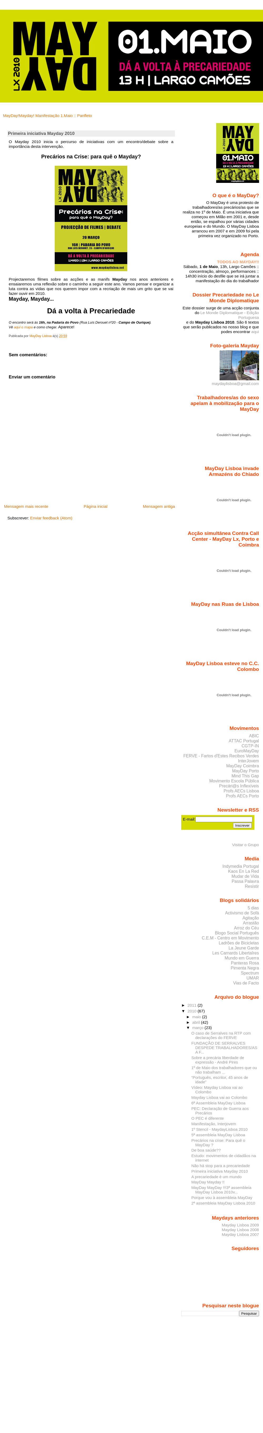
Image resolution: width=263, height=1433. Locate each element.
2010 (193, 1011)
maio (197, 1017)
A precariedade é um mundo (216, 1176)
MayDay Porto (245, 770)
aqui (255, 331)
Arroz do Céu (246, 927)
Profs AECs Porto (242, 795)
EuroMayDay (247, 750)
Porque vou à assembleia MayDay (221, 1197)
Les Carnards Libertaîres (235, 953)
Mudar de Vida (245, 876)
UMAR (252, 978)
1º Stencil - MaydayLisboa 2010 (219, 1129)
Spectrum (250, 973)
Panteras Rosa (245, 963)
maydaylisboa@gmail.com (235, 381)
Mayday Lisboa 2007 (240, 1234)
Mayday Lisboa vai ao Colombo (219, 1097)
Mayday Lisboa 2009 (240, 1225)
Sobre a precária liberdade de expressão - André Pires (217, 1059)
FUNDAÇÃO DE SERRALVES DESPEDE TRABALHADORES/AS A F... (224, 1047)
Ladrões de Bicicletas (239, 942)
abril (196, 1022)
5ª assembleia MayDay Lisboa (218, 1135)
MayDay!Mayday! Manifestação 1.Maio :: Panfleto (47, 115)
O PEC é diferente (207, 1118)
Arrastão (251, 922)
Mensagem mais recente (26, 506)
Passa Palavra (245, 881)
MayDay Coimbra (242, 765)
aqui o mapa (23, 327)
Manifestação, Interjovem (213, 1124)
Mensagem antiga (159, 506)
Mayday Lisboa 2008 (240, 1229)
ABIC (254, 735)
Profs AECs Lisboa (241, 790)
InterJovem (248, 760)
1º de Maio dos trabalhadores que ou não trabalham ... (224, 1069)
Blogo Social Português (237, 932)
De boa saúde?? (206, 1150)
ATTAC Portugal (244, 740)
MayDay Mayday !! (207, 1182)
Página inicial (96, 506)
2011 (193, 1005)
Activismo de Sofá (242, 912)
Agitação (250, 917)
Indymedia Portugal (240, 866)
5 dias (253, 907)
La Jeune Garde (244, 947)
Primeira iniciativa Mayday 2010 (219, 1171)
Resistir (252, 886)
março (198, 1027)
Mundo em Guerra (242, 958)
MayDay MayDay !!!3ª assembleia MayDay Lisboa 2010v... (221, 1189)
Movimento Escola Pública (234, 780)
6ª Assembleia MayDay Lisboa (218, 1103)
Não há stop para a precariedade (220, 1165)
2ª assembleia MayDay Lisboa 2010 (223, 1203)
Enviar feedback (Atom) (51, 518)
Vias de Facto (246, 983)
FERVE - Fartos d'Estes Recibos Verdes (221, 755)
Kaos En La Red (243, 871)
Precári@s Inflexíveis (239, 785)
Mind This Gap (245, 775)
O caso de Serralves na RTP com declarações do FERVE (221, 1035)
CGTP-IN (250, 745)
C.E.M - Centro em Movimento (230, 937)
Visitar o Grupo (245, 844)
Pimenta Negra (245, 968)
